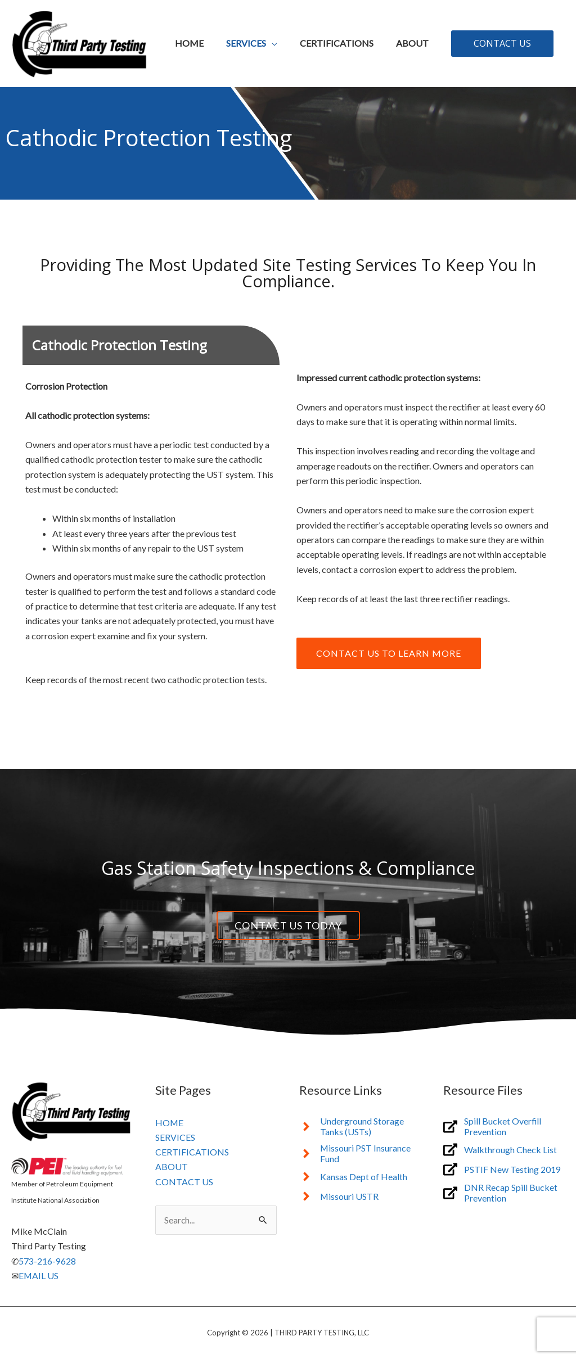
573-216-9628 (47, 1261)
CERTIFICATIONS (192, 1152)
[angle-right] (360, 1126)
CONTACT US (184, 1182)
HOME (169, 1122)
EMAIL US (39, 1275)
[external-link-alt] (504, 1126)
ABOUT (171, 1167)
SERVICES (175, 1137)
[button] (502, 43)
